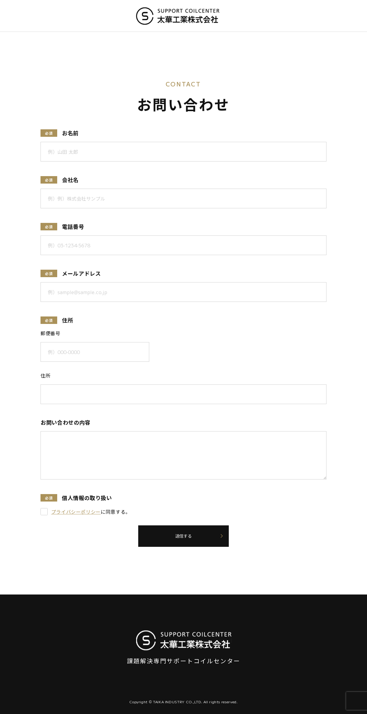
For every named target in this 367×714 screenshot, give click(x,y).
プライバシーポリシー (76, 511)
